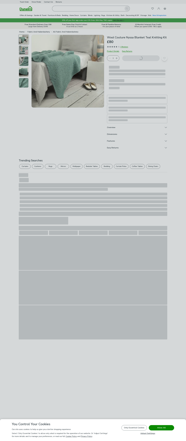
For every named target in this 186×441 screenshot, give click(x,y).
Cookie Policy (71, 436)
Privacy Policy (86, 436)
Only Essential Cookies (134, 427)
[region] (93, 430)
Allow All (161, 427)
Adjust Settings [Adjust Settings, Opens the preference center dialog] (147, 433)
